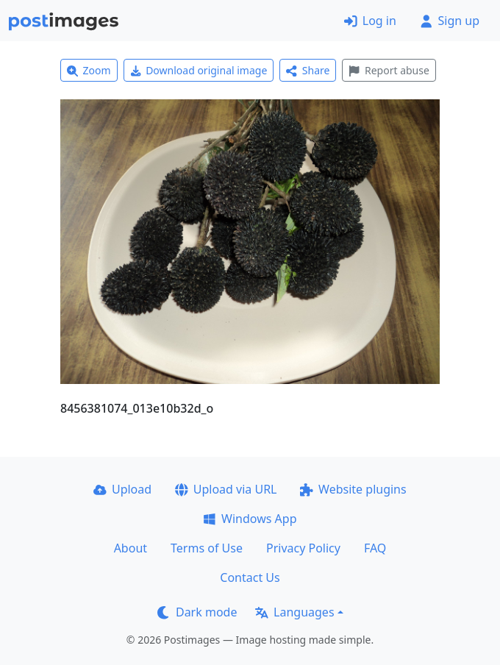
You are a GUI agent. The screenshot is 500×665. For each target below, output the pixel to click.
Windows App (249, 519)
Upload (122, 489)
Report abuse (389, 70)
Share (307, 70)
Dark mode (197, 612)
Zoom (89, 70)
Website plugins (353, 489)
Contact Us (249, 577)
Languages (294, 612)
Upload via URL (225, 489)
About (130, 548)
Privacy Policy (303, 548)
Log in (370, 21)
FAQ (375, 548)
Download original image (199, 70)
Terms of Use (207, 548)
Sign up (449, 21)
